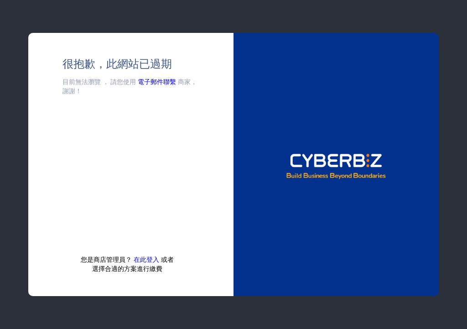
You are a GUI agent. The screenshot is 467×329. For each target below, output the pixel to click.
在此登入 (146, 259)
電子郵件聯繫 (157, 81)
